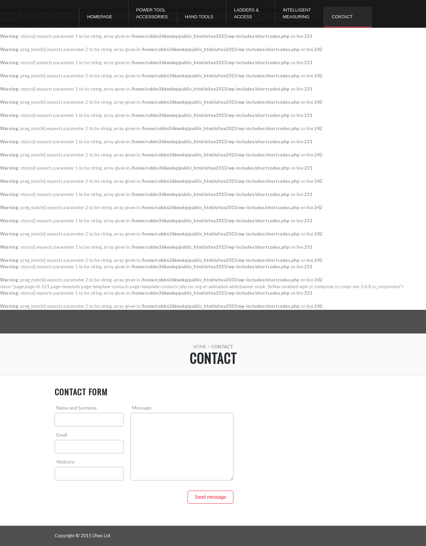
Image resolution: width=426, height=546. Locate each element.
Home (199, 346)
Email (61, 435)
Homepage (99, 16)
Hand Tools (199, 16)
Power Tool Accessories (152, 13)
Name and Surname (76, 408)
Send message (210, 497)
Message (141, 408)
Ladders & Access (246, 13)
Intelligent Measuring (297, 13)
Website (65, 462)
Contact (342, 16)
